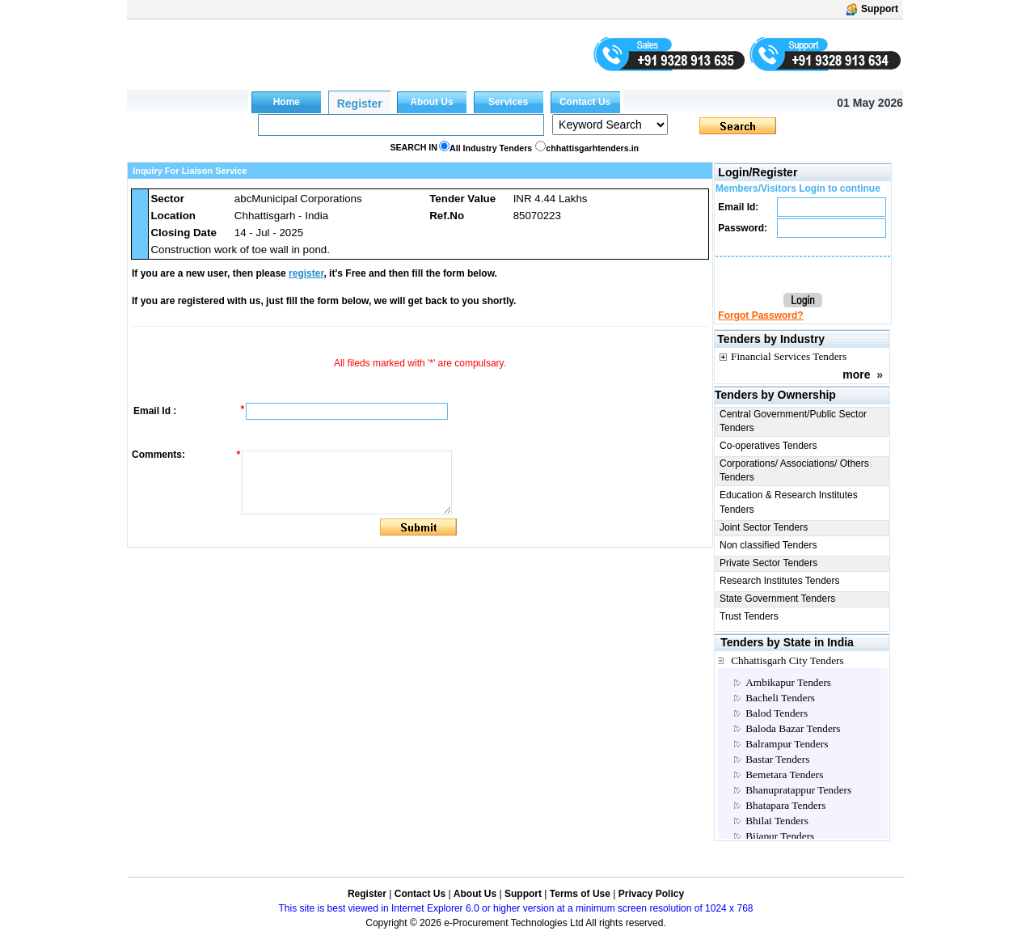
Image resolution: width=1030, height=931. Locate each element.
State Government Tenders (777, 598)
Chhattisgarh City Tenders (787, 660)
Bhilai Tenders (776, 821)
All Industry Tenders (491, 148)
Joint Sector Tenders (764, 527)
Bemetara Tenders (784, 774)
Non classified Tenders (768, 545)
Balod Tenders (776, 713)
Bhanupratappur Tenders (798, 790)
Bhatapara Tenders (785, 805)
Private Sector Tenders (768, 563)
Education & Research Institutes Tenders (789, 501)
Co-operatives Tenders (768, 445)
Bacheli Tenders (780, 698)
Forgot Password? (760, 315)
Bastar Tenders (777, 759)
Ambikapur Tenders (788, 682)
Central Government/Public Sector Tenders (793, 421)
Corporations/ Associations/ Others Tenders (794, 470)
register (306, 273)
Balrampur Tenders (786, 744)
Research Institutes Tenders (780, 580)
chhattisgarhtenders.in (592, 148)
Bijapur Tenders (779, 836)
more (856, 374)
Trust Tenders (749, 616)
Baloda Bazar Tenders (792, 728)
